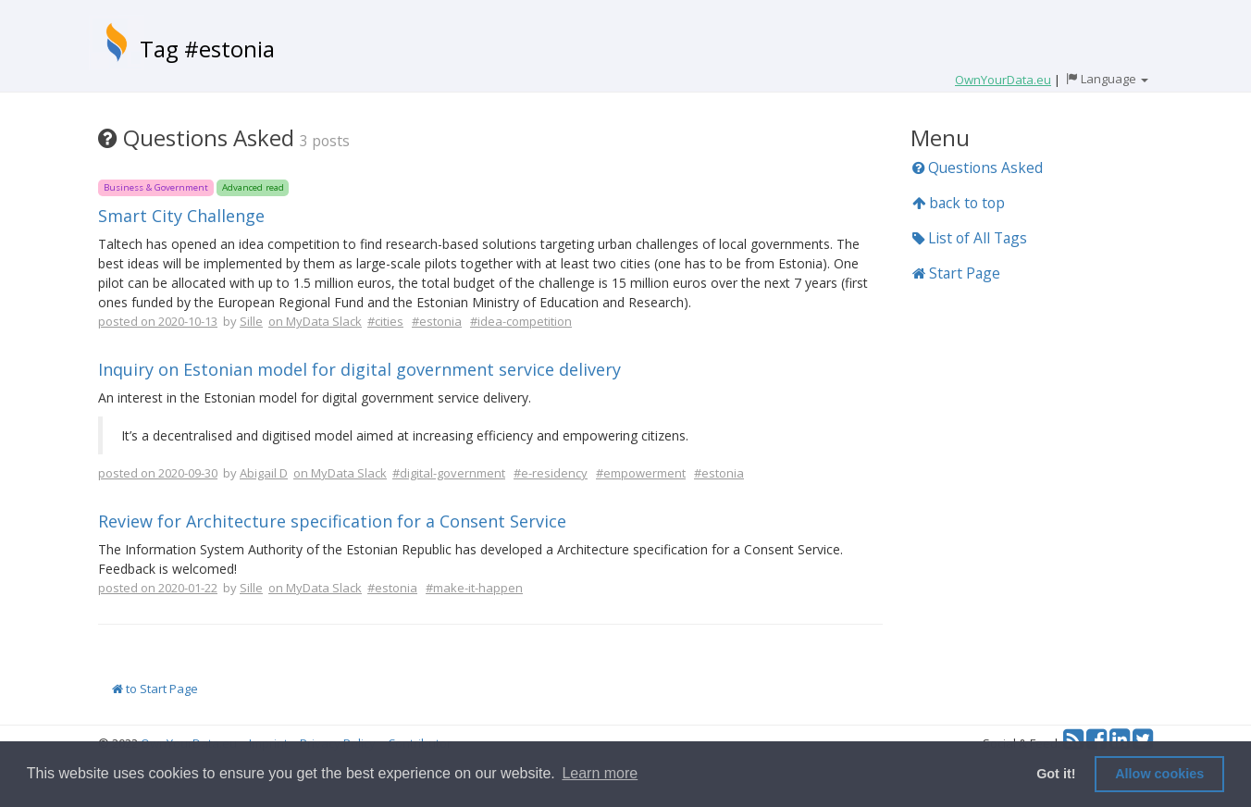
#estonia (437, 321)
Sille (251, 321)
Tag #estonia (207, 48)
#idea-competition (521, 321)
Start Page (956, 273)
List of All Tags (969, 238)
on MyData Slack (315, 321)
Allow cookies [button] (1159, 773)
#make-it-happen (474, 587)
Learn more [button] (600, 773)
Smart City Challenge (181, 216)
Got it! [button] (1055, 773)
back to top (958, 202)
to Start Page (155, 688)
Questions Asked (977, 167)
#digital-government (448, 473)
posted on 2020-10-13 (157, 321)
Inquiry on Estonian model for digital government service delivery (359, 369)
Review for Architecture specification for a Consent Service (332, 521)
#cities (385, 321)
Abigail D (264, 473)
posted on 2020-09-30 (157, 473)
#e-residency (551, 473)
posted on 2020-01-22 (157, 587)
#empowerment (641, 473)
